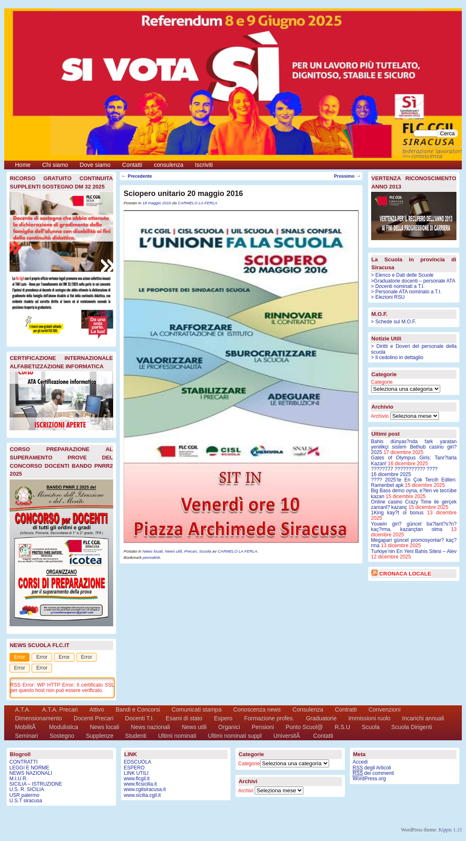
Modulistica (63, 727)
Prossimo (347, 176)
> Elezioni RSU (388, 297)
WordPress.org (369, 778)
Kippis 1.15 (450, 830)
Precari (190, 551)
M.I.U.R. (19, 778)
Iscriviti (204, 164)
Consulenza (307, 709)
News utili (173, 551)
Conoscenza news (256, 709)
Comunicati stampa (197, 709)
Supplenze (99, 735)
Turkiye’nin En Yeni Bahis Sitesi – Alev (414, 551)
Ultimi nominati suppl (235, 735)
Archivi (245, 791)
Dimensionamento (38, 718)
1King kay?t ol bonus (397, 513)
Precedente (136, 176)
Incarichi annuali (423, 718)
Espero (223, 718)
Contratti (346, 709)
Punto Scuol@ (304, 727)
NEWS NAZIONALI (31, 773)
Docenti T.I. (139, 718)
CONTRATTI (24, 762)
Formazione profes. (269, 718)
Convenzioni (385, 709)
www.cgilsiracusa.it (145, 789)
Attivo (96, 709)
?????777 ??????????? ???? (414, 471)
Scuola (205, 551)
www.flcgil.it (137, 778)
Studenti (135, 735)
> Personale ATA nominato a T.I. (406, 292)
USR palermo (25, 795)
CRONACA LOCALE (405, 574)
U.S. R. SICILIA (27, 789)
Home (22, 164)
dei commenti (373, 773)
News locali (152, 551)
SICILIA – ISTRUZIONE (36, 784)
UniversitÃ (287, 735)
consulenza (168, 164)
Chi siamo (55, 164)
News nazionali (150, 727)
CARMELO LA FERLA (197, 203)
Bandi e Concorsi (138, 709)
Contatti (132, 164)
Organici (229, 727)
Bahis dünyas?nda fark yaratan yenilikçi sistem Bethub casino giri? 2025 (414, 447)
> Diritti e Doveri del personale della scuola (414, 349)
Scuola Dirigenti (411, 727)
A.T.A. (22, 709)
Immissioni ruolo (369, 718)
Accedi (360, 762)
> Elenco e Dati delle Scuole (402, 275)
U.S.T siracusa (26, 801)
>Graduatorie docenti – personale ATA (413, 281)
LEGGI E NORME (30, 768)
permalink (151, 557)
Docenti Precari (94, 718)
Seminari (26, 735)
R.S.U (342, 727)
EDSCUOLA (137, 762)
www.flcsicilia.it (140, 784)
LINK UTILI (136, 773)
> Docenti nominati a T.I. (398, 286)
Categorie (382, 382)
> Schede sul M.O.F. (393, 322)
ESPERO (134, 768)
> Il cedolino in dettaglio (397, 357)
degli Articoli (372, 768)
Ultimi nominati (177, 735)
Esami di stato (184, 718)
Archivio (380, 416)
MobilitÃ (26, 727)
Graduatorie (321, 718)
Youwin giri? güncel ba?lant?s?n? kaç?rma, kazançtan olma (414, 526)
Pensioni (263, 727)
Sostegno (62, 735)
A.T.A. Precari (60, 709)
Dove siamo (95, 164)
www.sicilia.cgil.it (142, 795)
